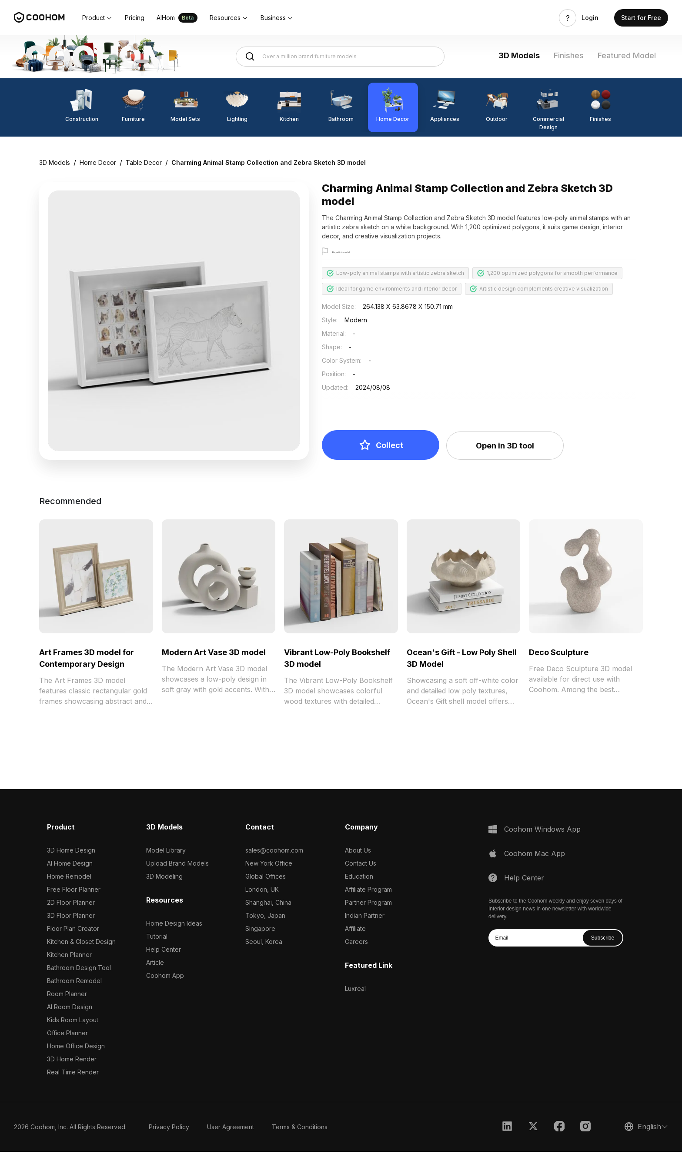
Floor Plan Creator (73, 930)
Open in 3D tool (505, 447)
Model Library (166, 852)
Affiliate (355, 930)
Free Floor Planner (73, 891)
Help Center (163, 951)
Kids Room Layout (72, 1022)
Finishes (569, 55)
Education (359, 878)
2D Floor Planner (71, 904)
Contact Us (360, 865)
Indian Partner (364, 917)
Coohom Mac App (534, 855)
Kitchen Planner (69, 956)
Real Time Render (73, 1074)
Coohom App (165, 977)
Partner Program (368, 904)
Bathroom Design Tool (79, 969)
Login (590, 17)
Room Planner (67, 996)
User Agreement (230, 1129)
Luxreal (355, 990)
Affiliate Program (368, 891)
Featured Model (627, 55)
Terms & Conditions (300, 1129)
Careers (356, 943)
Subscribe (602, 940)
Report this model (355, 252)
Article (155, 964)
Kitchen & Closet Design (81, 943)
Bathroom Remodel (74, 983)
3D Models (519, 55)
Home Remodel (69, 878)
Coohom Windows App (542, 831)
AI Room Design (69, 1009)
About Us (358, 852)
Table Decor (144, 162)
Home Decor (98, 162)
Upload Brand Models (177, 865)
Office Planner (67, 1035)
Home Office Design (76, 1048)
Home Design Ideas (174, 925)
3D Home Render (72, 1061)
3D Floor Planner (71, 917)
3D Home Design (71, 852)
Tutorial (156, 938)
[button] (97, 18)
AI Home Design (70, 865)
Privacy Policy (169, 1129)
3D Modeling (164, 878)
